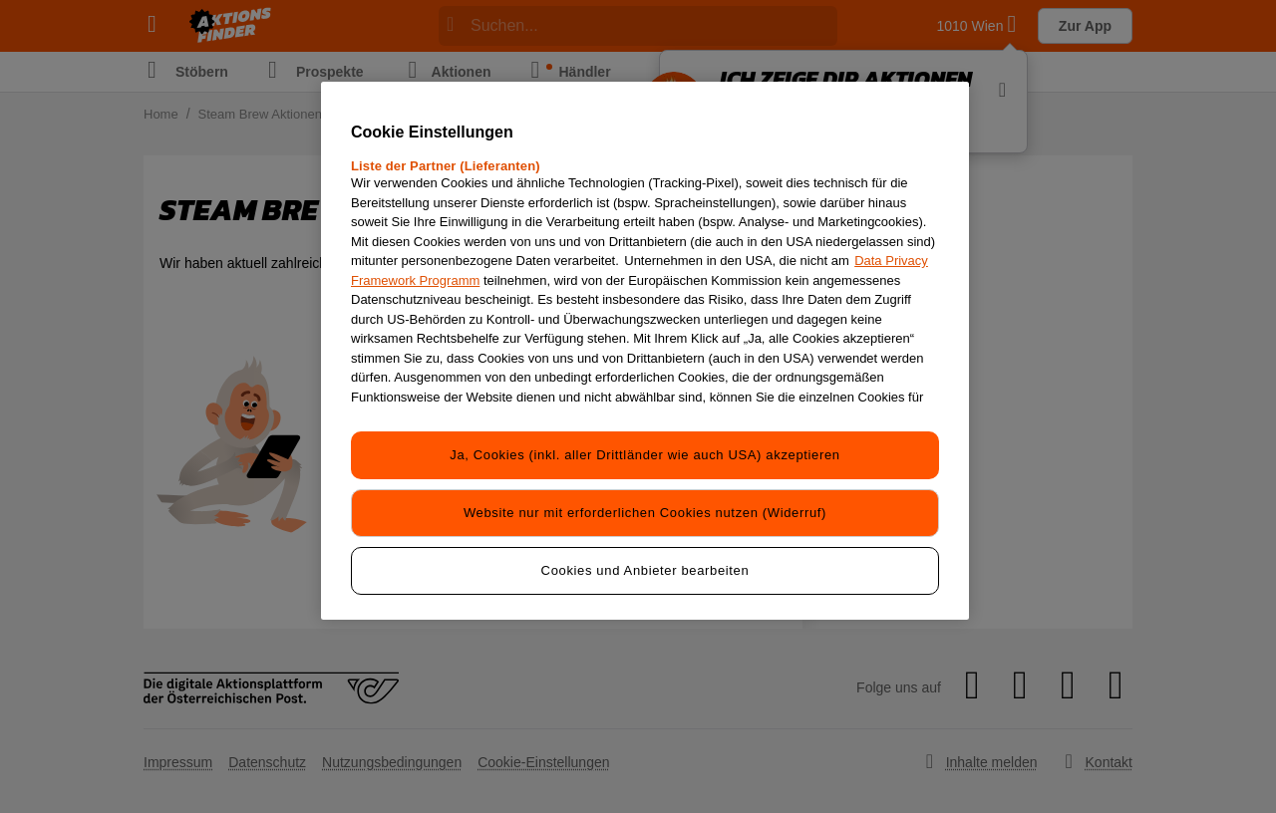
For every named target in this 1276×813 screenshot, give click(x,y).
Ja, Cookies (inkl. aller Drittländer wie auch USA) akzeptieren (644, 454)
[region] (645, 351)
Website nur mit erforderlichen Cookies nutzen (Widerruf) (645, 512)
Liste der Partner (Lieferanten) (445, 165)
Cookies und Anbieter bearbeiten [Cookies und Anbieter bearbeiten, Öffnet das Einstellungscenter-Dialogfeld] (645, 570)
